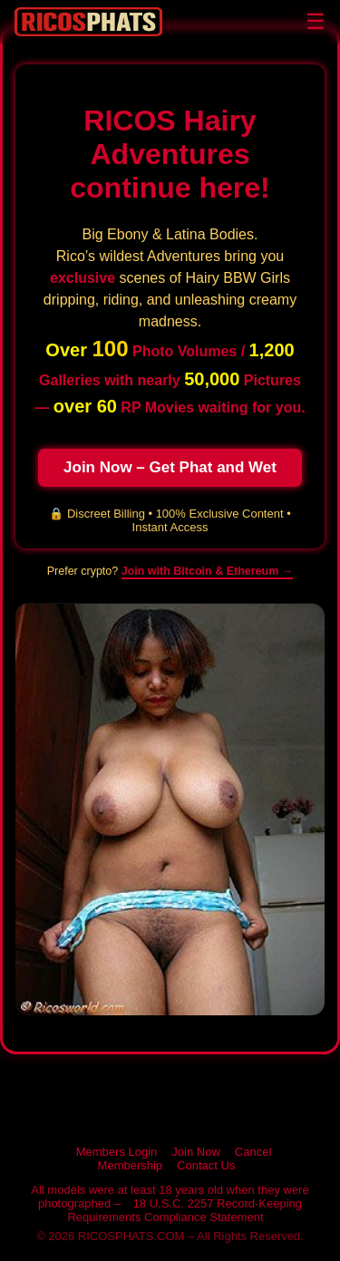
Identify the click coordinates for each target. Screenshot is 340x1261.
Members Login (117, 1152)
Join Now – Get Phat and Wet (170, 467)
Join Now (195, 1152)
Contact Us (206, 1165)
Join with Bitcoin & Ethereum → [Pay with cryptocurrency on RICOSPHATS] (207, 571)
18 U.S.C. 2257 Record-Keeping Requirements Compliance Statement (184, 1210)
